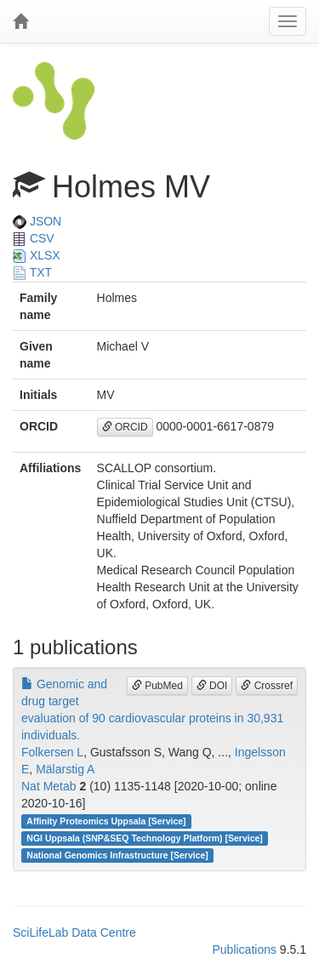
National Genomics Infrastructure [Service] (117, 855)
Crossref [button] (267, 686)
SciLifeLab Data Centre (74, 932)
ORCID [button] (125, 427)
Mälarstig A (65, 769)
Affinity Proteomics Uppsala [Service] (105, 821)
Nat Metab (49, 786)
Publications (244, 949)
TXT (32, 272)
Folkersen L (52, 752)
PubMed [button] (157, 686)
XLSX (36, 255)
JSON (37, 221)
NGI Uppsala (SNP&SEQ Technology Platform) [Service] (144, 838)
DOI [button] (212, 686)
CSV (33, 238)
